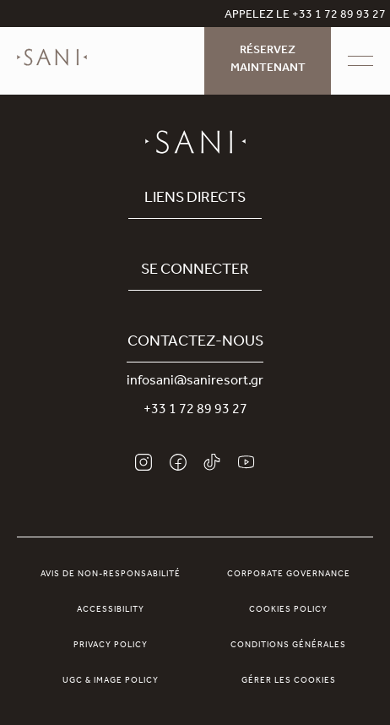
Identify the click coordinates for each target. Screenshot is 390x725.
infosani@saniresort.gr (195, 382)
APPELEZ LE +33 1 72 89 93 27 (305, 16)
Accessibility (110, 610)
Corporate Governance (288, 574)
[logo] (52, 69)
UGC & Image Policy (110, 681)
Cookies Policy (288, 610)
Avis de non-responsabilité (111, 574)
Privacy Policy (110, 645)
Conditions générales (288, 645)
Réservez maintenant (268, 60)
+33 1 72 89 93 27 (195, 410)
